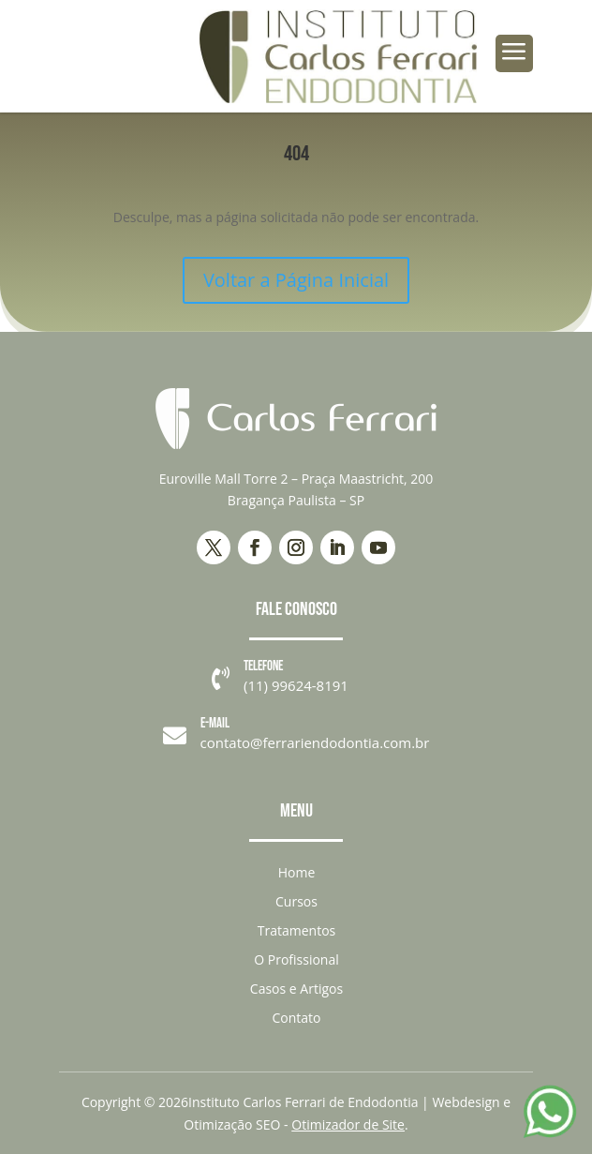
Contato (296, 1018)
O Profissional (296, 959)
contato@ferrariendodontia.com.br (315, 742)
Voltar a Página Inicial (296, 279)
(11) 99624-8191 (296, 685)
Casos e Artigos (296, 988)
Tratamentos (296, 930)
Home (297, 872)
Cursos (296, 901)
